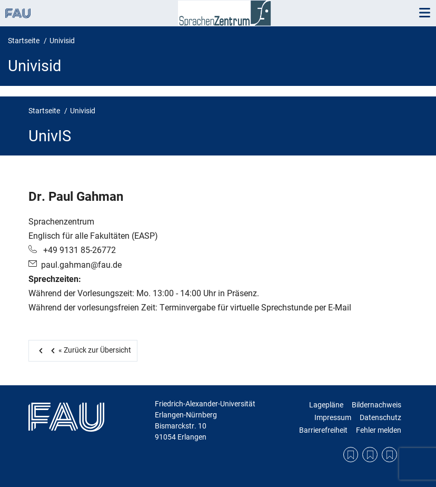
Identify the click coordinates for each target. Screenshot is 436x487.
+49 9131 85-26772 (78, 250)
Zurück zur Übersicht (89, 350)
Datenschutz (380, 417)
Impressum (332, 417)
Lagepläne (326, 405)
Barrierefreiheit (323, 430)
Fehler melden (378, 430)
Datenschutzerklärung (370, 454)
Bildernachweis (376, 405)
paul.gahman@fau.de (81, 265)
